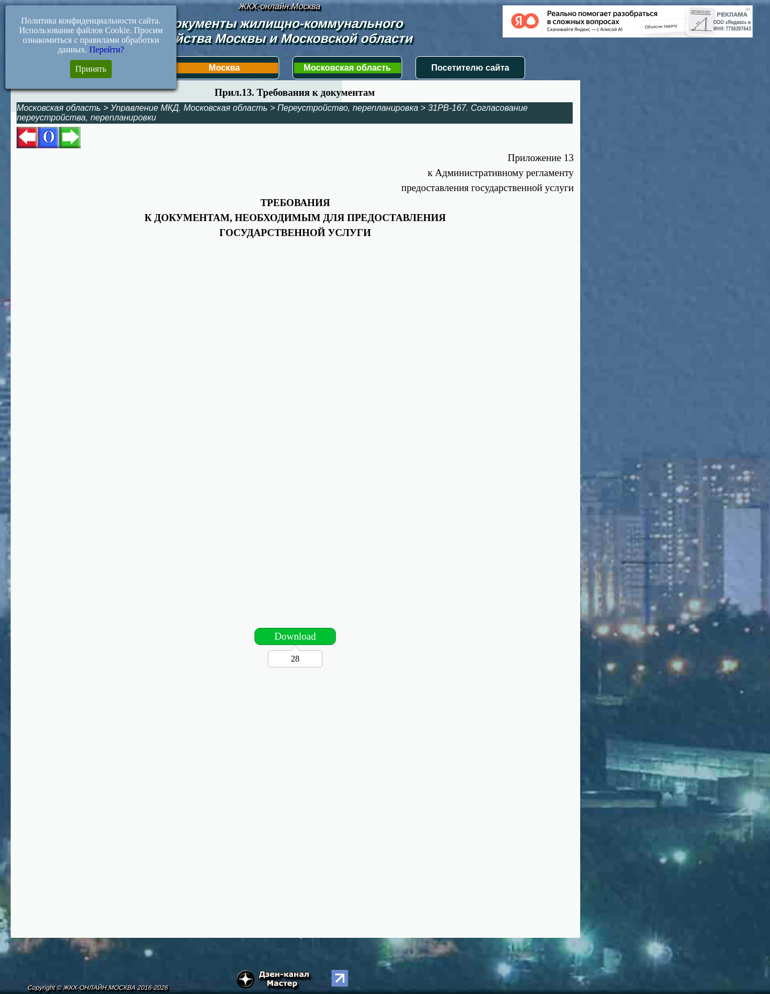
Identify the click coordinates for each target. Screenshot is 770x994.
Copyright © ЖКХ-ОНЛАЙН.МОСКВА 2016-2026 (97, 987)
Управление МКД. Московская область (189, 107)
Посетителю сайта (471, 67)
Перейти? (106, 49)
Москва (224, 67)
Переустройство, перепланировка (348, 107)
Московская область (347, 67)
